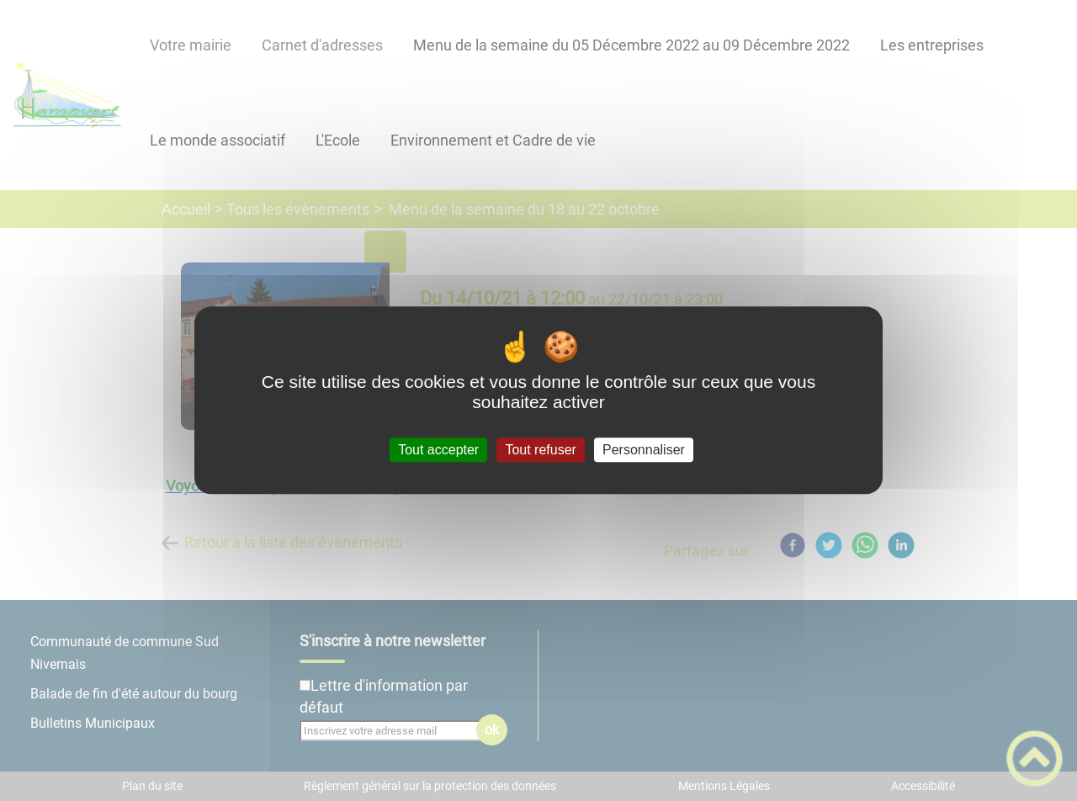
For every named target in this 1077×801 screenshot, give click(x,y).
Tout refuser (540, 450)
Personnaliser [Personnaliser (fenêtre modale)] (643, 450)
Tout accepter (438, 450)
